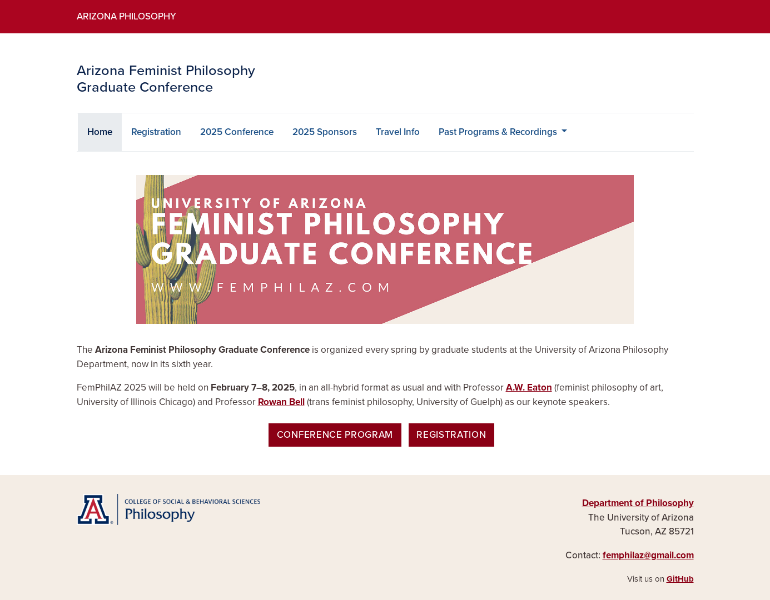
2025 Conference (237, 132)
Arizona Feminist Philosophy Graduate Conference (166, 79)
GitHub (680, 579)
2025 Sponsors (324, 132)
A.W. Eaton (529, 387)
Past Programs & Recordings (499, 132)
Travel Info (398, 132)
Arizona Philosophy (126, 16)
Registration (156, 132)
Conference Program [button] (335, 435)
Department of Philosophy (638, 503)
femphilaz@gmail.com (648, 555)
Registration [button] (451, 435)
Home (104, 131)
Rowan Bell (281, 402)
